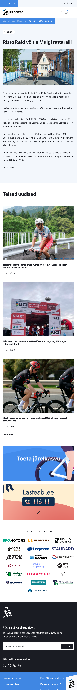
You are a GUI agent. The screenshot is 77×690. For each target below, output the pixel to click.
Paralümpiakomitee (49, 684)
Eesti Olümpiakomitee (50, 678)
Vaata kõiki (8, 434)
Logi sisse (68, 3)
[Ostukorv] (66, 12)
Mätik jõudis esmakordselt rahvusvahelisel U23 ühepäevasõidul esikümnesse (35, 419)
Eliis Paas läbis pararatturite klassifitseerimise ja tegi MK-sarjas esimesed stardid (34, 342)
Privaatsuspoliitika (11, 684)
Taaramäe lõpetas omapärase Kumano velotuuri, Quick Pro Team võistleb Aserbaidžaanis (35, 266)
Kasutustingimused (12, 678)
